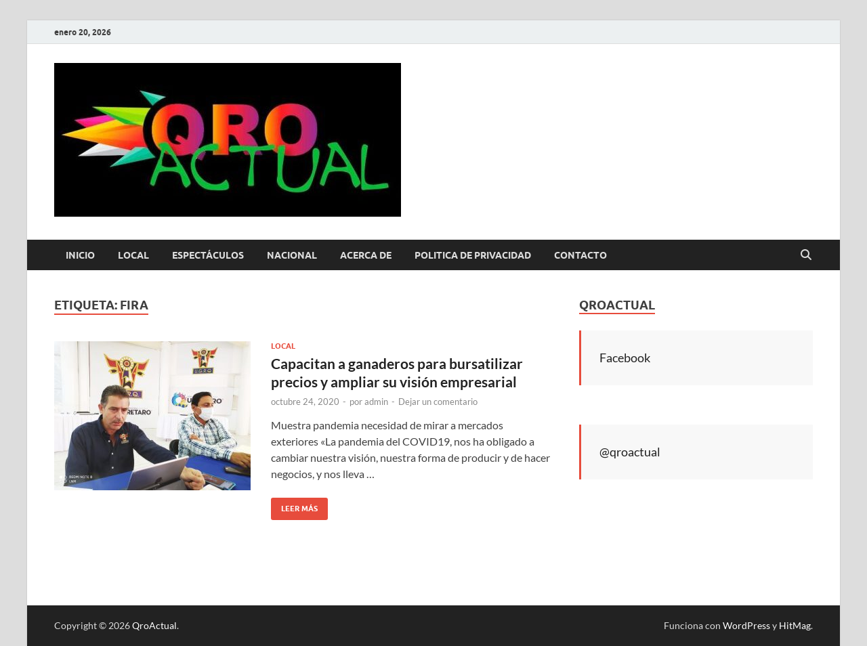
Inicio (80, 255)
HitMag (795, 625)
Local (133, 255)
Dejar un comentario (438, 401)
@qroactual (629, 451)
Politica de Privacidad (473, 255)
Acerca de (366, 255)
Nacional (292, 255)
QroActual (154, 625)
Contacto (580, 255)
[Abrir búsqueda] (806, 255)
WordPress (746, 625)
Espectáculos (208, 255)
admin (376, 401)
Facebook (624, 357)
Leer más (294, 505)
